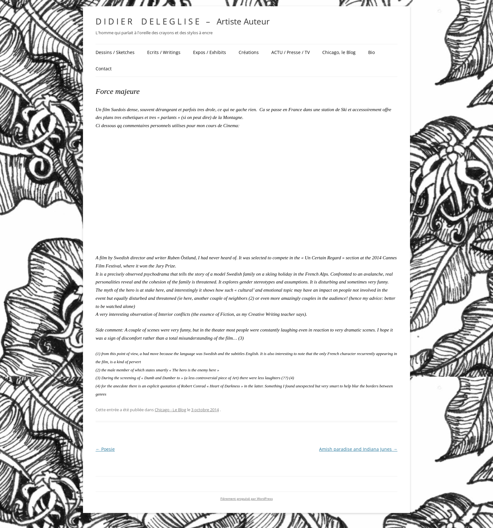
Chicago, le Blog (339, 52)
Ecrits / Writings (163, 52)
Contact (104, 69)
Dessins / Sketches (115, 52)
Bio (371, 52)
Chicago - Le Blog (170, 409)
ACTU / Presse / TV (290, 52)
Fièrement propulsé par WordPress (246, 499)
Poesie (105, 449)
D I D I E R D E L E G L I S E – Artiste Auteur (183, 21)
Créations (249, 52)
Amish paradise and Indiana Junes (358, 449)
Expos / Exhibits (209, 52)
